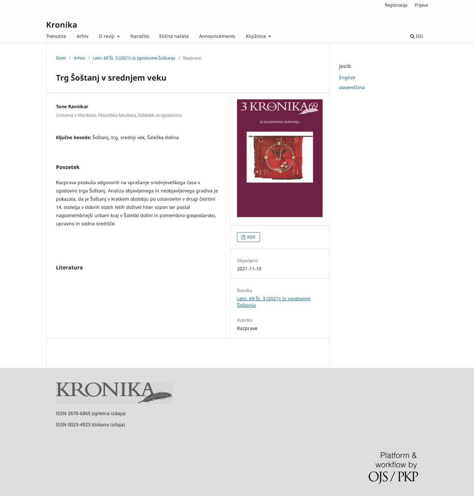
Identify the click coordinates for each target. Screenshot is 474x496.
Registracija (396, 5)
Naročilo (139, 36)
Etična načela (174, 36)
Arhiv (82, 36)
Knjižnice (256, 36)
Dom (61, 58)
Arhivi (79, 58)
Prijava (421, 5)
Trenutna (56, 36)
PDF (250, 237)
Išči (416, 36)
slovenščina (352, 87)
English (347, 77)
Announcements (217, 36)
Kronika (61, 24)
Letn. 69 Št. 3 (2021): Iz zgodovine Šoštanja (134, 58)
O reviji (107, 36)
